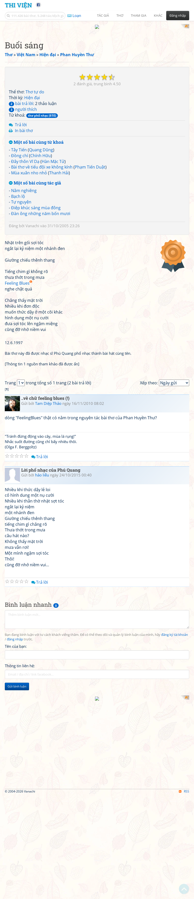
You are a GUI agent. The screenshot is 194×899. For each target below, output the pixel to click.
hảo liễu (42, 682)
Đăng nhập (177, 15)
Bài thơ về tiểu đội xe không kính (41, 233)
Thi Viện (18, 5)
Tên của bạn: (16, 854)
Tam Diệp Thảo (48, 611)
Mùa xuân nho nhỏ (29, 239)
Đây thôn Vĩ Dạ (25, 227)
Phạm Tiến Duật (90, 233)
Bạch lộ (18, 262)
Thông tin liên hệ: (20, 873)
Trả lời (21, 191)
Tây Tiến (19, 216)
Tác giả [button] (103, 15)
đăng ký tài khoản (174, 842)
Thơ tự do (35, 158)
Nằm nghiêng (24, 256)
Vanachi (32, 291)
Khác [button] (158, 15)
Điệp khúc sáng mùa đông (36, 274)
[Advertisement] (97, 59)
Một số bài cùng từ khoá (36, 208)
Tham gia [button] (138, 15)
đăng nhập (15, 847)
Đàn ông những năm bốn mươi (40, 280)
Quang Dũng (41, 216)
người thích (23, 175)
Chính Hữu (40, 221)
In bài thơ (24, 197)
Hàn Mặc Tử (53, 227)
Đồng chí (19, 221)
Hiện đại (32, 164)
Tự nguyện (21, 268)
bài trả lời (21, 169)
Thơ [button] (119, 15)
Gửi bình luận (17, 894)
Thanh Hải (59, 239)
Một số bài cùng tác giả (35, 249)
